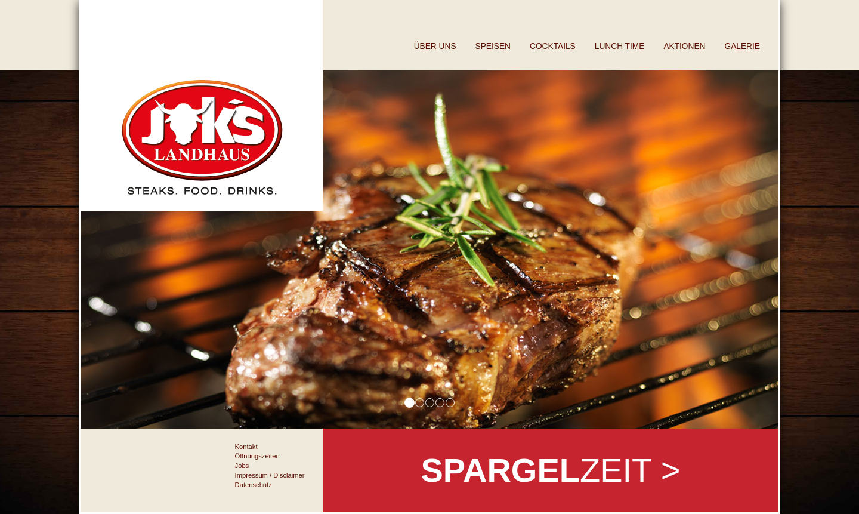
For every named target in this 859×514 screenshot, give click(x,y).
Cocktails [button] (553, 46)
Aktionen (684, 46)
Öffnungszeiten (257, 456)
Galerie (742, 46)
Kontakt (246, 446)
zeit (550, 470)
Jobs (242, 465)
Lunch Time (620, 46)
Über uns (435, 46)
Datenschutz (253, 484)
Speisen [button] (493, 46)
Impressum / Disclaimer (270, 475)
